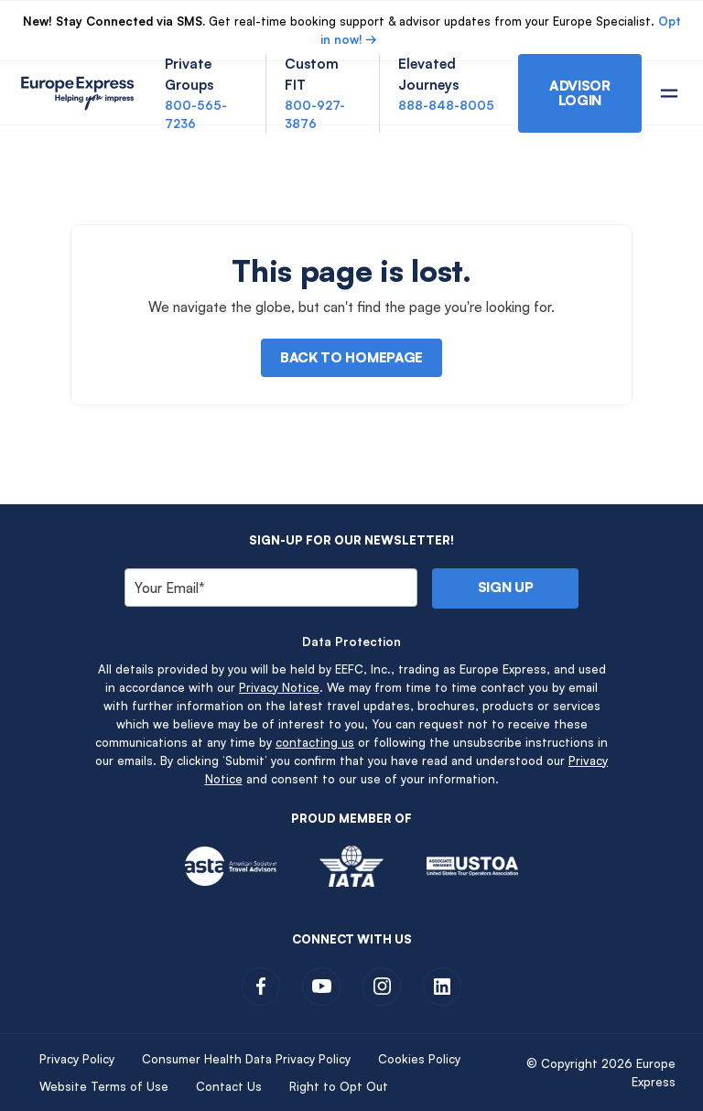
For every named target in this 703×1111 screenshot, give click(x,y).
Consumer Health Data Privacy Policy (246, 1059)
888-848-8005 (446, 105)
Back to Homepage (351, 357)
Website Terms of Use (103, 1086)
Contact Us (229, 1086)
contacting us (315, 742)
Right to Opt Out (338, 1086)
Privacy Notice (279, 687)
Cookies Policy (419, 1059)
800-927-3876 (315, 114)
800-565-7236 (196, 114)
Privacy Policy (76, 1059)
